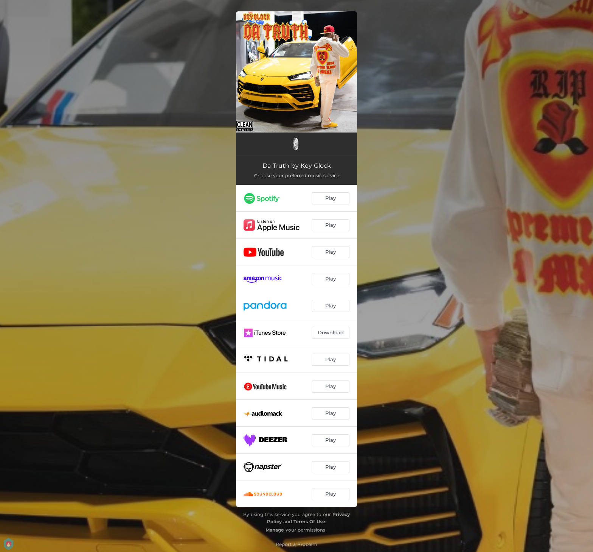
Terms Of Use (309, 521)
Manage (274, 530)
